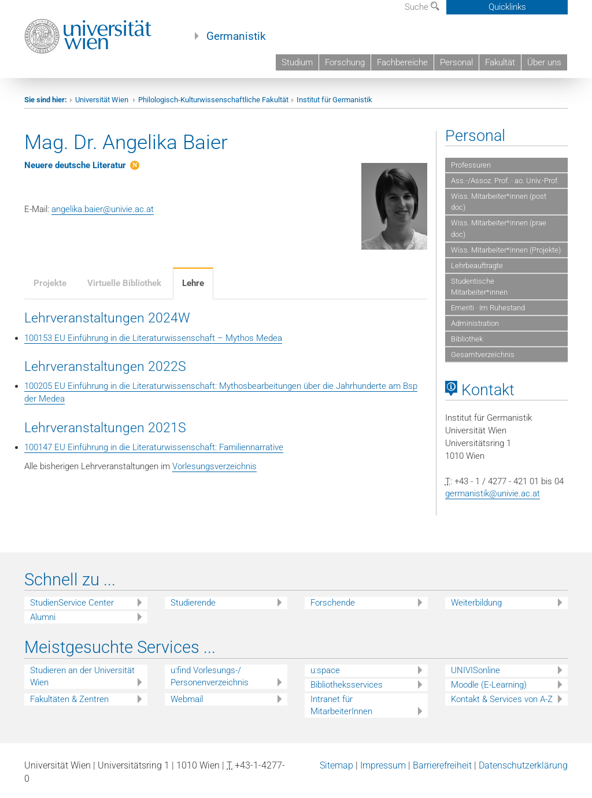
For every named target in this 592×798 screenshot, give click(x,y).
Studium (297, 62)
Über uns (544, 62)
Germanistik (236, 36)
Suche (422, 7)
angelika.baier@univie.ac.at (102, 209)
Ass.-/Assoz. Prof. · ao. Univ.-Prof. (505, 180)
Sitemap (336, 765)
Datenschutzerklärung (523, 765)
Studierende (193, 602)
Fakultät (500, 62)
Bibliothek (467, 339)
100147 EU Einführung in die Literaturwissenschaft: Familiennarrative (153, 447)
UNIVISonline (475, 670)
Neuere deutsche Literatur (75, 165)
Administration (475, 323)
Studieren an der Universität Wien (82, 676)
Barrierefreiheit (442, 765)
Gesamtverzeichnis (483, 354)
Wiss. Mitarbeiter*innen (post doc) (498, 201)
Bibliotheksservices (346, 685)
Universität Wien (102, 99)
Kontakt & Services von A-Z (502, 699)
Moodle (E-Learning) (489, 685)
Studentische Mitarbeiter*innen (479, 286)
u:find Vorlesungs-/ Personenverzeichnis (210, 676)
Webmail (187, 699)
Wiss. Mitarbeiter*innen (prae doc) (498, 228)
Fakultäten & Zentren (69, 699)
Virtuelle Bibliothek (124, 283)
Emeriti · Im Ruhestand (488, 307)
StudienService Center (72, 602)
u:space (325, 670)
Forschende (332, 602)
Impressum (383, 765)
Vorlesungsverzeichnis (214, 466)
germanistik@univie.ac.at (492, 493)
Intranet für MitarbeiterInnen (341, 705)
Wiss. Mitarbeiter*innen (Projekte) (506, 250)
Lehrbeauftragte (477, 265)
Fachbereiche (402, 62)
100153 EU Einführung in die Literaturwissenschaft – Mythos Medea (153, 338)
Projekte (50, 283)
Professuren (471, 165)
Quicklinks (507, 7)
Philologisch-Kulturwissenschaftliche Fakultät (213, 99)
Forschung (345, 62)
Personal (456, 62)
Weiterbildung (476, 602)
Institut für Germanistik (334, 99)
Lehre (193, 283)
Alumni (43, 617)
